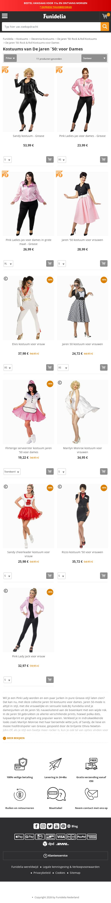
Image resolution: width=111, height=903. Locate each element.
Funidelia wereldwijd (24, 867)
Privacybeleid (42, 873)
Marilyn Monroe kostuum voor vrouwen (82, 450)
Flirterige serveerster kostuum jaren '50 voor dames (28, 450)
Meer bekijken (16, 738)
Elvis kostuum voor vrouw (28, 344)
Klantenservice (55, 856)
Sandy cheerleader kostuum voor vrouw (28, 554)
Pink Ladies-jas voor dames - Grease (82, 136)
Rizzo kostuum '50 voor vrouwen (82, 552)
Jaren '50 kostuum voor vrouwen (82, 240)
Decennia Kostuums (42, 39)
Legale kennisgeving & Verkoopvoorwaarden (71, 867)
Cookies (60, 873)
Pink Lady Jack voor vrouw (28, 656)
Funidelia (8, 39)
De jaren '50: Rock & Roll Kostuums (77, 39)
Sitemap (75, 873)
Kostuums (22, 39)
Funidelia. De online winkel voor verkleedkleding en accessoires (54, 16)
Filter (9, 58)
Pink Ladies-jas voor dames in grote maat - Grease (28, 242)
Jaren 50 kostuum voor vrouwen (82, 344)
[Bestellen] (50, 159)
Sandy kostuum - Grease (28, 136)
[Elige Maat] (7, 159)
